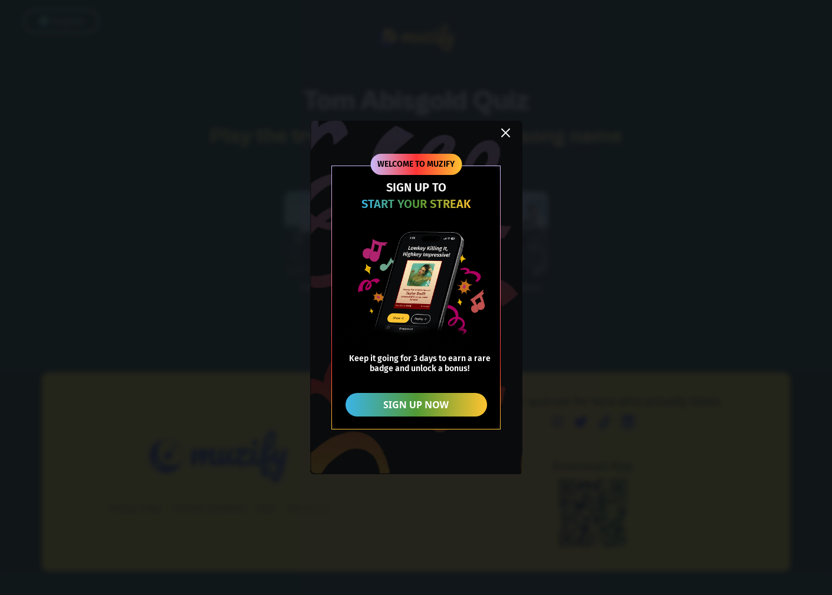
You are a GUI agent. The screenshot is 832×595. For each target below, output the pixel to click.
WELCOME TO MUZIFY (416, 164)
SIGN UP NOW (416, 404)
